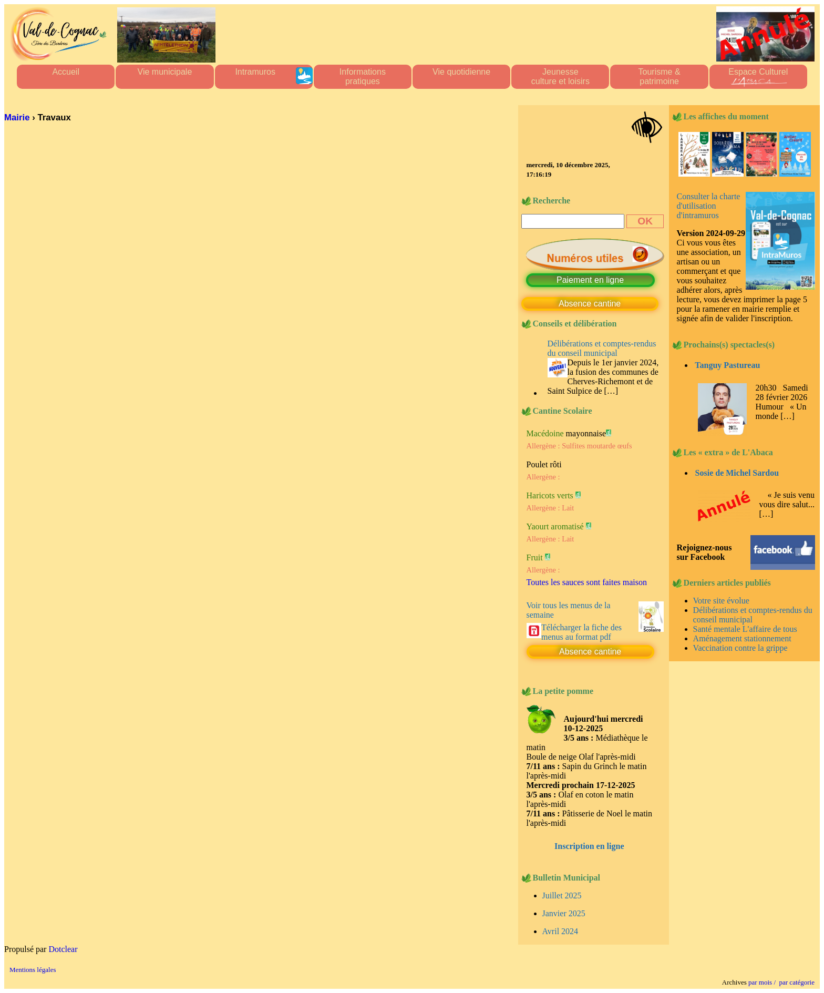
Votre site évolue (721, 600)
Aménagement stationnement (742, 638)
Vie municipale (165, 76)
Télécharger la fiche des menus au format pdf (581, 632)
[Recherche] (573, 221)
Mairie (17, 117)
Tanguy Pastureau (727, 365)
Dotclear (62, 949)
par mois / (762, 982)
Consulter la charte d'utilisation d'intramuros (708, 206)
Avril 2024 (560, 931)
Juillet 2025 (562, 895)
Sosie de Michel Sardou (737, 472)
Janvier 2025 (563, 913)
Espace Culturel (758, 76)
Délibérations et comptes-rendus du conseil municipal (602, 348)
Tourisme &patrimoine (659, 76)
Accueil (65, 76)
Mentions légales (32, 970)
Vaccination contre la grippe (740, 647)
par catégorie (795, 982)
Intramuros (273, 76)
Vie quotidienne (461, 76)
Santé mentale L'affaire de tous (745, 629)
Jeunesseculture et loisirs (560, 76)
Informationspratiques (362, 76)
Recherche (552, 200)
